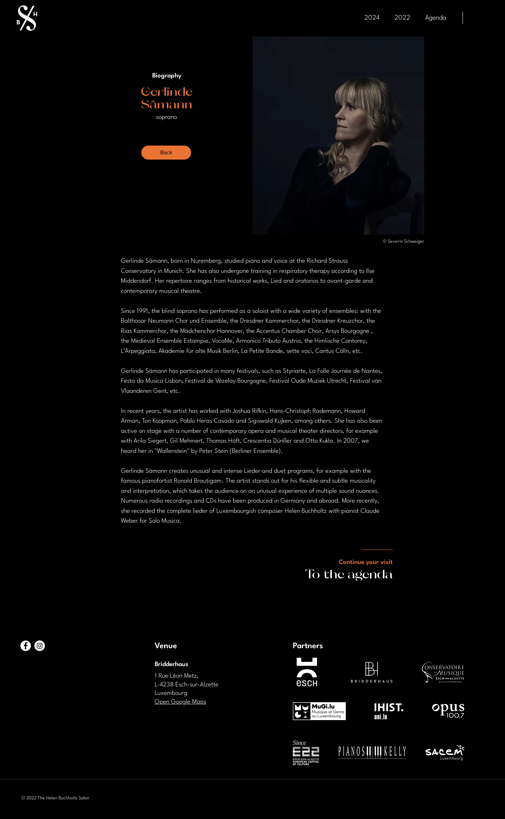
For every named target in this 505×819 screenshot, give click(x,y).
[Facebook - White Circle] (25, 645)
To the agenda (349, 573)
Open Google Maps (180, 702)
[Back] (166, 153)
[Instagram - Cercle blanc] (39, 645)
